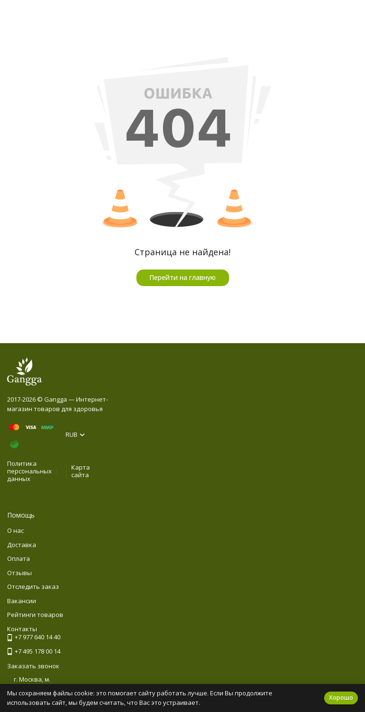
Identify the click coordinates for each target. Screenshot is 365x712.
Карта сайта (80, 471)
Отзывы (19, 572)
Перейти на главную (182, 277)
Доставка (21, 544)
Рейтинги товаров (35, 614)
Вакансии (21, 601)
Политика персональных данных (29, 470)
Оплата (18, 558)
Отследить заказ (33, 586)
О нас (15, 530)
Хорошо (341, 697)
